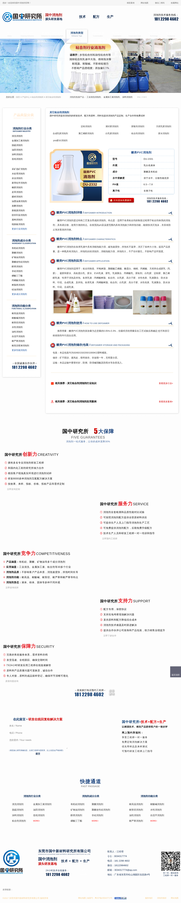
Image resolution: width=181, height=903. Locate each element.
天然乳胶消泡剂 (163, 126)
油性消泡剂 (17, 332)
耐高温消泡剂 (18, 313)
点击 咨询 (112, 692)
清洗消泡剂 (27, 34)
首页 (9, 34)
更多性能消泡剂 (19, 350)
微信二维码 (159, 3)
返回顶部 (176, 675)
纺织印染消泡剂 (19, 215)
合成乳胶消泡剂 (60, 133)
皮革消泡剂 (17, 192)
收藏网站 (174, 3)
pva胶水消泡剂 (60, 140)
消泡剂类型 (77, 34)
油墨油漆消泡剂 (19, 201)
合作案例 (134, 34)
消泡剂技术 (154, 34)
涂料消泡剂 (127, 97)
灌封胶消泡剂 (112, 126)
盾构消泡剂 (17, 220)
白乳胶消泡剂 (112, 133)
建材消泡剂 (17, 196)
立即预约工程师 (109, 538)
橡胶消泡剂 (17, 187)
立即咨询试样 (11, 587)
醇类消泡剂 (17, 266)
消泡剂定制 (98, 34)
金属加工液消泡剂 (52, 34)
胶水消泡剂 (163, 133)
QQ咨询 (83, 874)
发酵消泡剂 (17, 206)
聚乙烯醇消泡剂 (86, 133)
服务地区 (149, 898)
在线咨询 (84, 869)
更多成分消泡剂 (19, 294)
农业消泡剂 (17, 178)
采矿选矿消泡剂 (19, 169)
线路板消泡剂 (18, 224)
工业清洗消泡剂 (94, 97)
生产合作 (117, 34)
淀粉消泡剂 (86, 126)
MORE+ (36, 821)
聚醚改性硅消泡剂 (20, 262)
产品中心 (26, 97)
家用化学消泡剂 (19, 183)
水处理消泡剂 (18, 173)
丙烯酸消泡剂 (18, 280)
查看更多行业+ (166, 383)
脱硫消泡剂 (17, 145)
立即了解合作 (109, 635)
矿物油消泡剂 (18, 257)
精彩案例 (130, 3)
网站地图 (144, 3)
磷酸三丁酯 (17, 276)
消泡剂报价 (162, 898)
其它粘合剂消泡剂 (53, 97)
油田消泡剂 (17, 150)
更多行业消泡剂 (19, 229)
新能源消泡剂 (18, 210)
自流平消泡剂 (18, 336)
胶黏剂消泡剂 (137, 126)
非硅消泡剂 (17, 271)
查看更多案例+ (166, 401)
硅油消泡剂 (17, 289)
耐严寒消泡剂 (18, 341)
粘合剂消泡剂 (37, 97)
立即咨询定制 (13, 489)
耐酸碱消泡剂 (18, 318)
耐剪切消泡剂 (18, 322)
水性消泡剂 (17, 327)
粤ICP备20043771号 (103, 898)
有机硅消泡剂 (18, 248)
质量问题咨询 (11, 681)
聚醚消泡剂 (17, 253)
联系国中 (171, 34)
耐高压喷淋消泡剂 (20, 345)
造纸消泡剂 (17, 159)
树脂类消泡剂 (18, 285)
